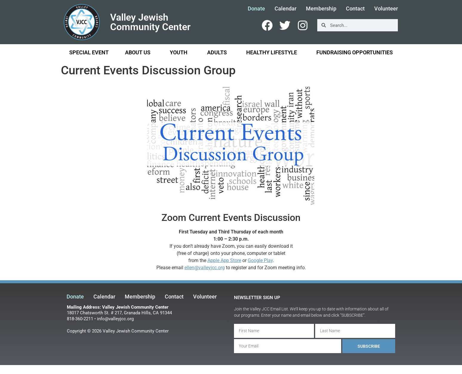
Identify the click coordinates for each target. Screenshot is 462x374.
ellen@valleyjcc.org (204, 267)
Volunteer (386, 8)
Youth (180, 52)
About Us (139, 52)
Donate (256, 8)
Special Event (89, 52)
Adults (218, 52)
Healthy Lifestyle (273, 52)
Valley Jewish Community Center (150, 22)
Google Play (260, 260)
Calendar (285, 8)
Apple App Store (224, 260)
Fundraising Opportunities (354, 52)
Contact (355, 8)
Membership (321, 8)
